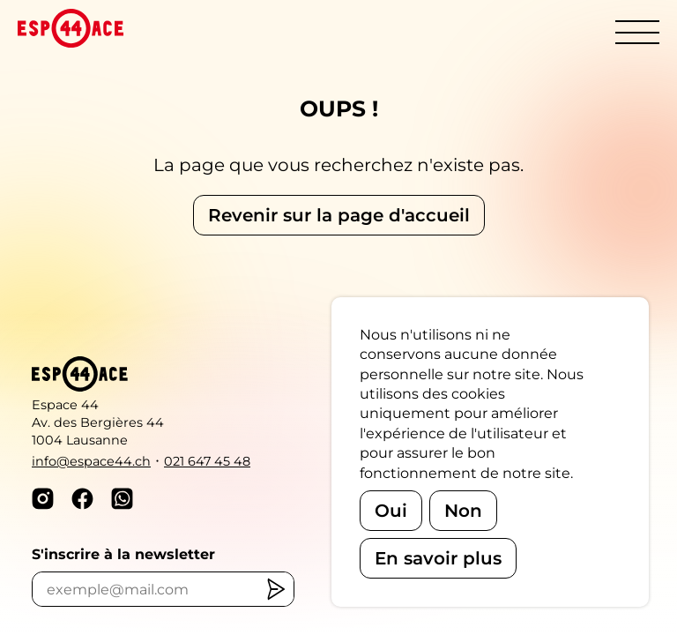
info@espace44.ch (91, 461)
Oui (391, 510)
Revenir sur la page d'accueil (339, 215)
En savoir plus (438, 558)
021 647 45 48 (207, 461)
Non (463, 510)
